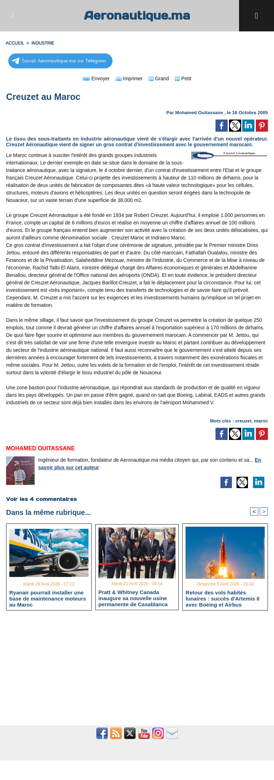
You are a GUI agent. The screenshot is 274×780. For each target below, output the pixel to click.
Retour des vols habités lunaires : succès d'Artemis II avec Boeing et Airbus (222, 598)
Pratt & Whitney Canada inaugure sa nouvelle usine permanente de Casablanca (133, 598)
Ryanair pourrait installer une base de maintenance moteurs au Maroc (47, 598)
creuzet (243, 421)
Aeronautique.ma (137, 15)
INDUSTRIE (43, 43)
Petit (182, 78)
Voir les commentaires (41, 499)
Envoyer (96, 78)
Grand (158, 78)
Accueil (15, 43)
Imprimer (129, 78)
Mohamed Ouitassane (199, 112)
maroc (261, 421)
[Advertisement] (137, 672)
